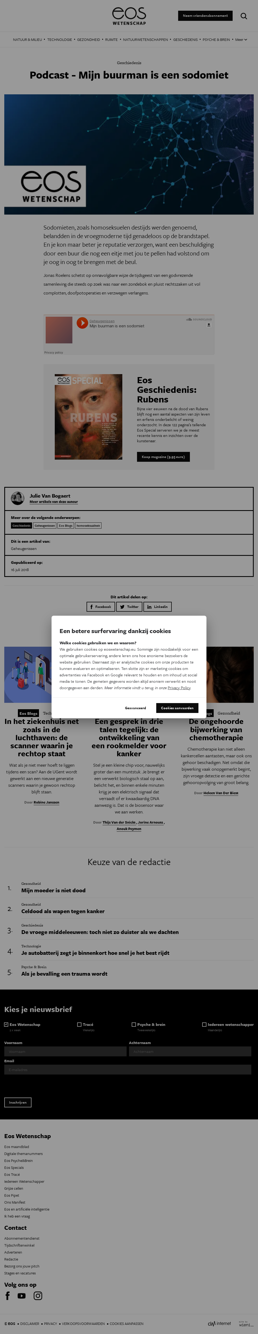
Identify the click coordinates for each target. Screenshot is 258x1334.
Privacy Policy (179, 688)
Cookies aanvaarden (177, 708)
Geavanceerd (135, 708)
